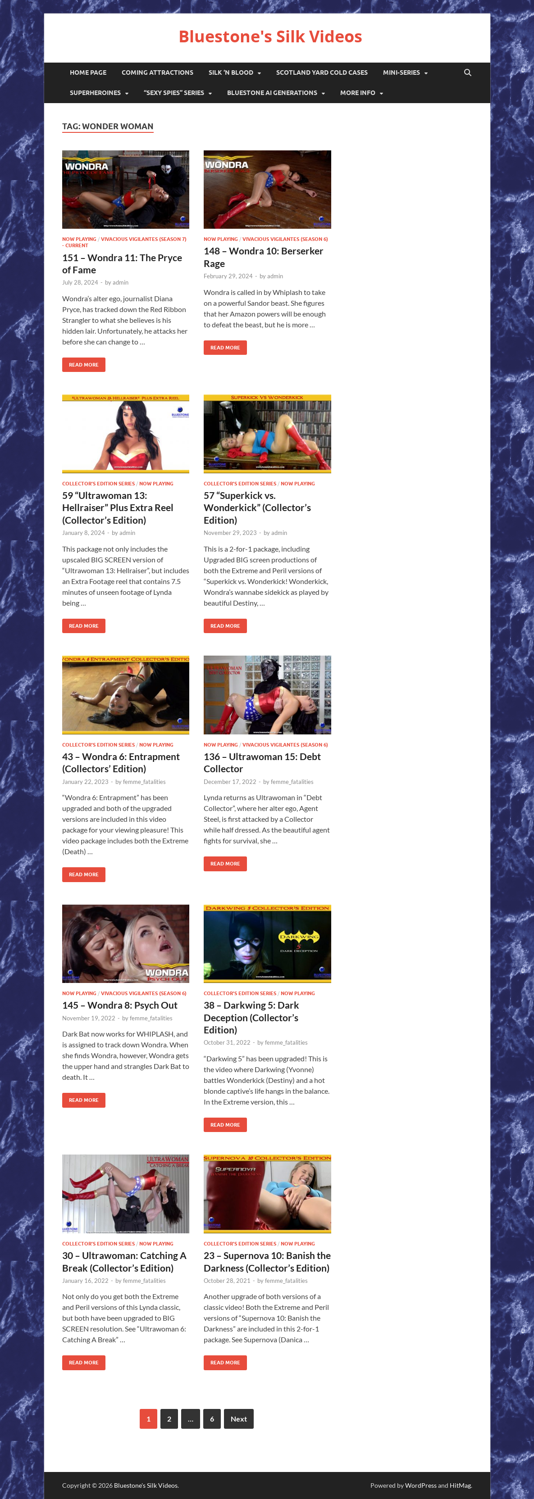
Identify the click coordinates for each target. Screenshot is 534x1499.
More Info (357, 92)
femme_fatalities (144, 781)
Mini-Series (401, 72)
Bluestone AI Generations (272, 92)
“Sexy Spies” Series (174, 92)
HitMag (460, 1485)
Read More (80, 363)
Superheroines (95, 92)
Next (239, 1418)
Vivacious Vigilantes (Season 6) (285, 239)
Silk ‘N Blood (231, 72)
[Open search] (468, 73)
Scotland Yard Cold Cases (322, 72)
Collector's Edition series (98, 483)
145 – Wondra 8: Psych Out (120, 1004)
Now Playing (79, 239)
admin (120, 282)
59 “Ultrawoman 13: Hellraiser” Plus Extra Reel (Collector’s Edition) (117, 507)
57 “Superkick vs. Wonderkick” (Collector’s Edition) (257, 507)
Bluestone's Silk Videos (270, 36)
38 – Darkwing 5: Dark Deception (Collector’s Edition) (251, 1017)
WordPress (421, 1485)
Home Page (88, 72)
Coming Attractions (157, 72)
